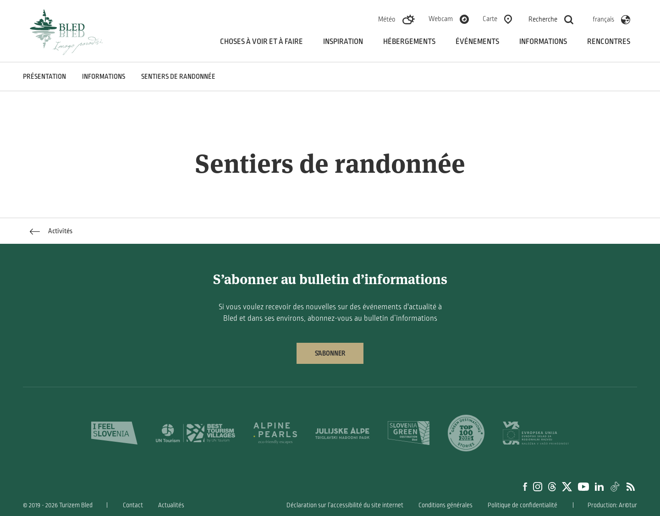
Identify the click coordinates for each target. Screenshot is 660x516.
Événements (477, 42)
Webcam (441, 18)
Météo (387, 19)
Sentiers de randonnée (178, 76)
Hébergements (409, 42)
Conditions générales (445, 505)
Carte (490, 18)
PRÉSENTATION (44, 76)
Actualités (171, 505)
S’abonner (330, 353)
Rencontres (608, 42)
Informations (543, 42)
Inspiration (343, 42)
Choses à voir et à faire (261, 42)
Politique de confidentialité (522, 505)
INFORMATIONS (103, 76)
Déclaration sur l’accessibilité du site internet (344, 505)
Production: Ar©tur (612, 505)
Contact (133, 505)
